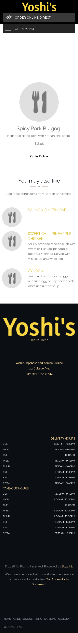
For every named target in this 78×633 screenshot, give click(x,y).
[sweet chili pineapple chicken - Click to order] (13, 241)
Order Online (39, 156)
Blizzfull (67, 566)
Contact (9, 626)
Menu (38, 618)
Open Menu (24, 29)
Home (7, 618)
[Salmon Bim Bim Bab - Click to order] (13, 217)
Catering (50, 618)
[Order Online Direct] (39, 17)
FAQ (19, 626)
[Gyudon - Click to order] (13, 278)
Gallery (64, 618)
